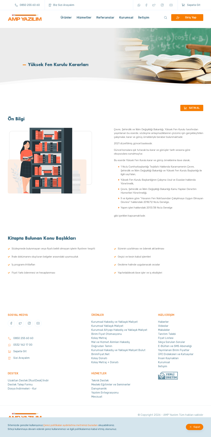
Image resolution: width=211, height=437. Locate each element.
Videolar (163, 325)
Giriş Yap (190, 19)
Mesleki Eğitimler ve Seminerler (110, 384)
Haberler (163, 321)
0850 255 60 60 (27, 5)
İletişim (143, 19)
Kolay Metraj (99, 338)
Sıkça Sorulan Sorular (171, 342)
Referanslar (105, 19)
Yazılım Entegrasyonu (105, 392)
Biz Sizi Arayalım (61, 5)
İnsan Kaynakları (168, 358)
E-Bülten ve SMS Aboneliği (175, 346)
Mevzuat (96, 396)
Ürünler (66, 19)
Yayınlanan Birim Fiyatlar (173, 350)
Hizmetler (84, 19)
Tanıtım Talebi (167, 334)
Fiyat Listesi (165, 338)
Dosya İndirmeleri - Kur (22, 388)
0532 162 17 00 (20, 344)
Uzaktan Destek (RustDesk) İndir (28, 380)
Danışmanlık (99, 388)
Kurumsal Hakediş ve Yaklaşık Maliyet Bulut (118, 350)
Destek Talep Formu (20, 384)
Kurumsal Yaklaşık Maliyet (107, 325)
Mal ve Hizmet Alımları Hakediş (110, 342)
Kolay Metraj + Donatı (104, 362)
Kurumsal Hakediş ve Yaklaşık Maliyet (114, 321)
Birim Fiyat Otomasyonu (106, 334)
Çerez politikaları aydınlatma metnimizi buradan (70, 425)
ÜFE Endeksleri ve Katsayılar (175, 354)
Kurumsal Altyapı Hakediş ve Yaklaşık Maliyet (119, 329)
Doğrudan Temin (101, 346)
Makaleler (164, 329)
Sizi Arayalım (19, 357)
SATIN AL (194, 108)
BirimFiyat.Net (100, 354)
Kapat (197, 427)
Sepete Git (191, 5)
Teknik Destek (100, 380)
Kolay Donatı (99, 358)
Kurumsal (126, 19)
